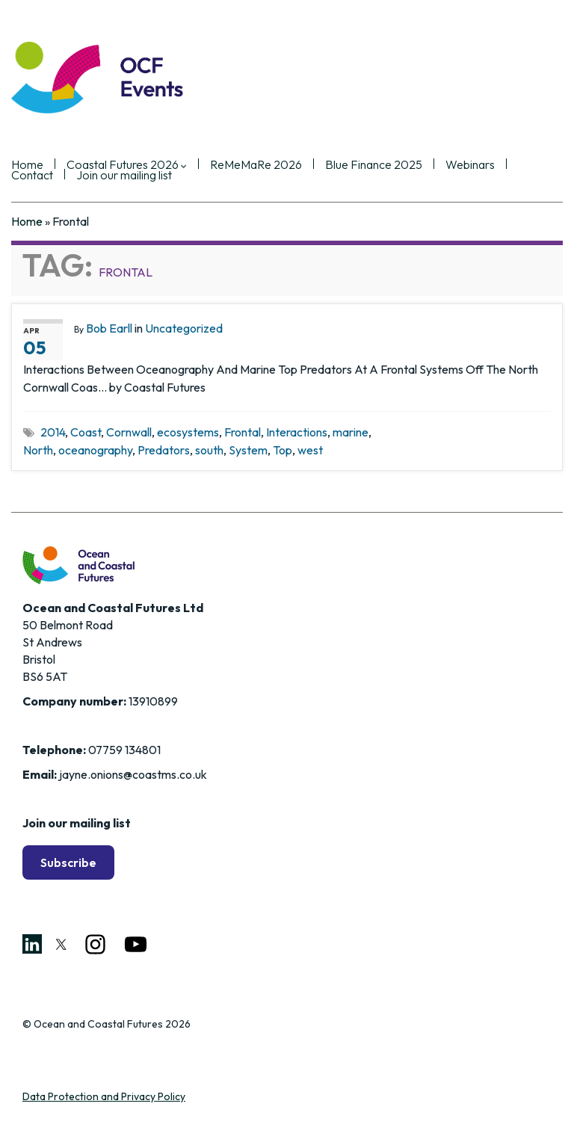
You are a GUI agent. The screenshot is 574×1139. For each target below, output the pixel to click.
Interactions (296, 432)
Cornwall (129, 432)
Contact (32, 175)
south (209, 449)
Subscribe (68, 862)
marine (350, 432)
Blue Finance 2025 (373, 165)
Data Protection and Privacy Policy (103, 1096)
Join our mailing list (124, 175)
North (38, 449)
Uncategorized (184, 328)
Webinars (470, 165)
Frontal (242, 432)
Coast (85, 432)
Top (282, 449)
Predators (164, 449)
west (310, 449)
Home (27, 221)
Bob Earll (109, 328)
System (248, 449)
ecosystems (188, 432)
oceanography (95, 449)
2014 (52, 432)
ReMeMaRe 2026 (256, 165)
